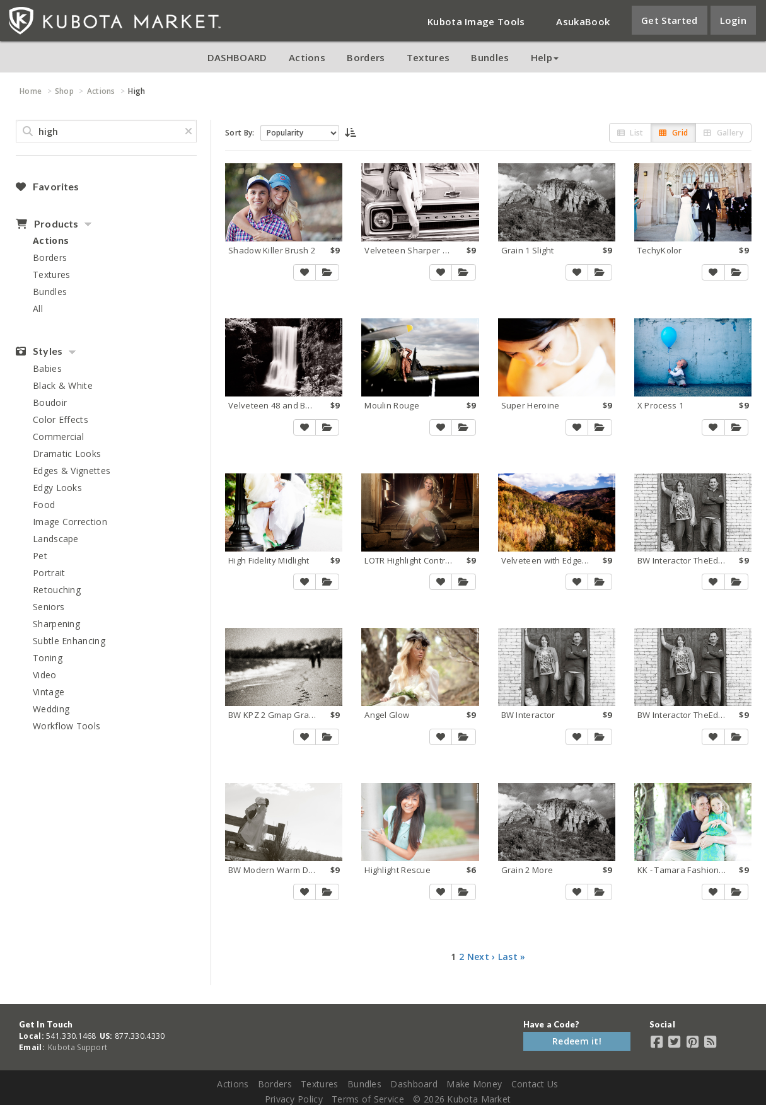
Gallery (723, 132)
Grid (673, 132)
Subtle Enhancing (69, 641)
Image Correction (70, 522)
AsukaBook (583, 21)
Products (47, 223)
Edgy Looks (57, 488)
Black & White (63, 385)
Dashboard (414, 1084)
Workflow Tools (66, 726)
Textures (428, 57)
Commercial (58, 437)
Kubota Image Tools (476, 21)
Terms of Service (368, 1099)
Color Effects (60, 419)
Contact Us (535, 1084)
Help (545, 57)
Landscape (56, 539)
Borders (366, 57)
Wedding (51, 709)
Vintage (48, 692)
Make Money (474, 1084)
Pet (40, 556)
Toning (47, 658)
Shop (64, 91)
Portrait (49, 573)
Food (44, 505)
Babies (47, 368)
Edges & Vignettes (71, 471)
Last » (512, 957)
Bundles (490, 57)
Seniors (48, 607)
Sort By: (239, 132)
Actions (307, 57)
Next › (481, 957)
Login (733, 20)
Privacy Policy (294, 1099)
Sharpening (56, 624)
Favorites (47, 186)
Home (31, 91)
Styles (39, 351)
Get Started (669, 20)
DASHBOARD (237, 57)
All (38, 309)
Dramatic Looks (67, 454)
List (630, 132)
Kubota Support (77, 1047)
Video (45, 675)
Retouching (57, 590)
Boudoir (50, 402)
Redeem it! (576, 1041)
